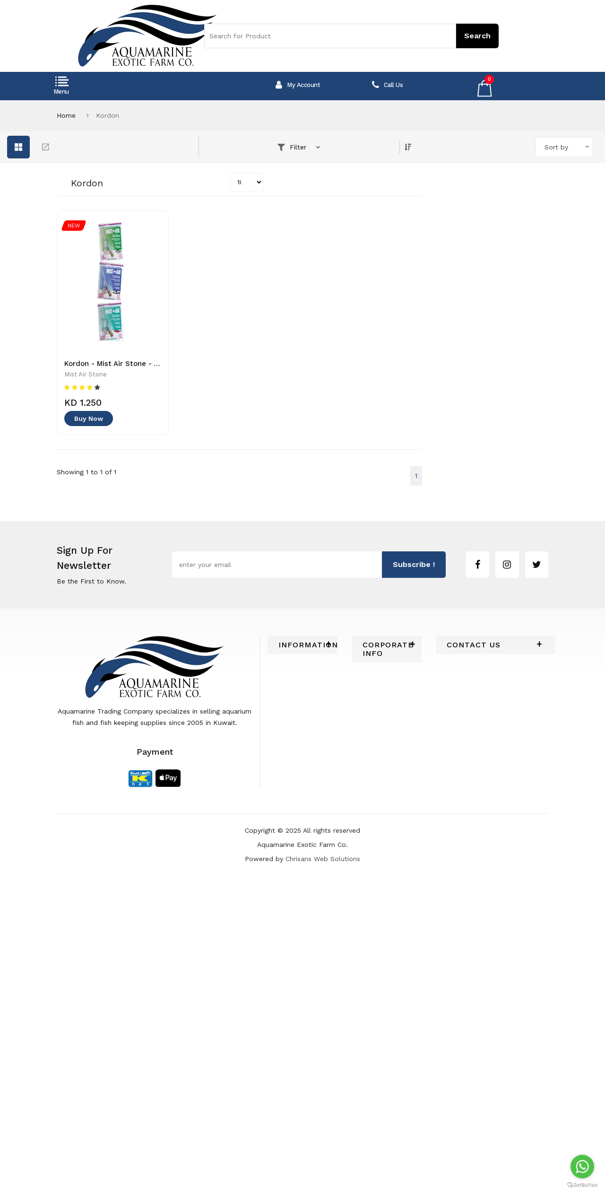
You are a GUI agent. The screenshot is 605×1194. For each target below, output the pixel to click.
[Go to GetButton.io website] (582, 1184)
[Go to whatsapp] (582, 1166)
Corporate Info (387, 649)
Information (302, 645)
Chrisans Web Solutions (322, 859)
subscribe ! (414, 564)
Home (66, 115)
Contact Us (474, 645)
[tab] (302, 645)
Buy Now (88, 418)
